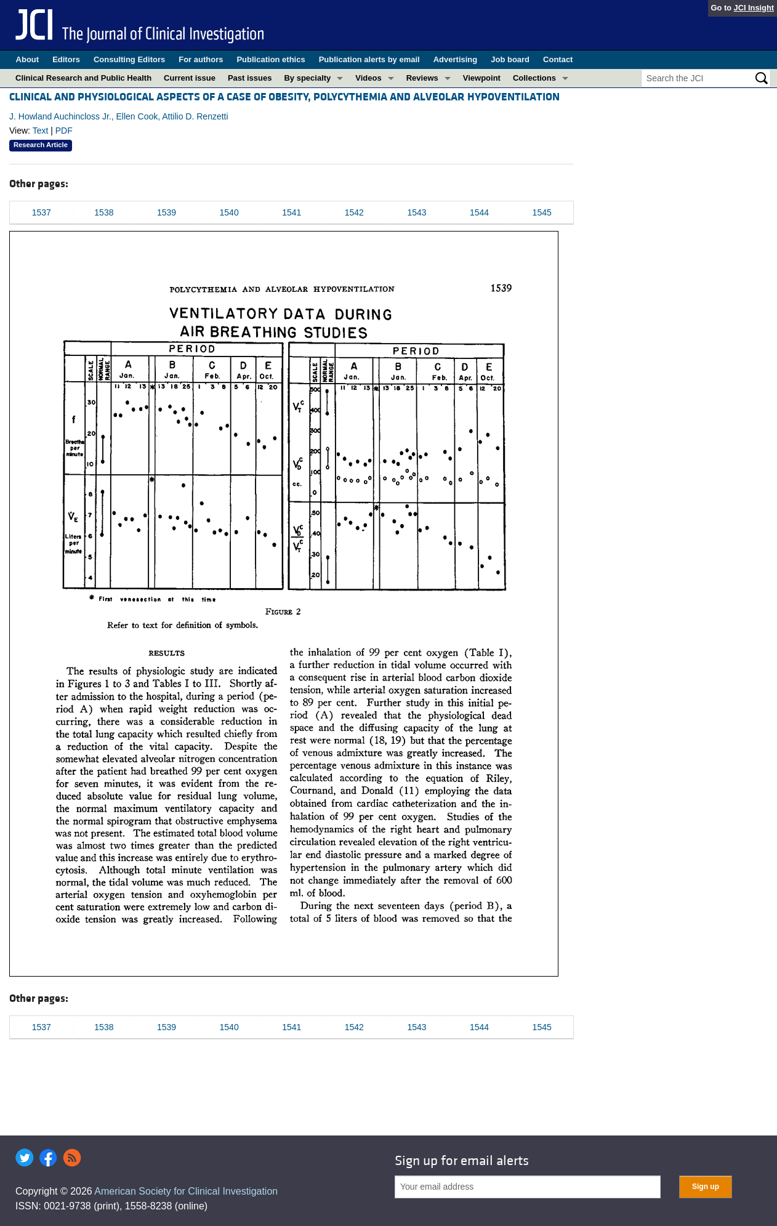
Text (41, 130)
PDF (64, 130)
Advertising (455, 59)
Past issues (250, 78)
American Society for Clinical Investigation (186, 1191)
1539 (166, 212)
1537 (41, 212)
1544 (479, 212)
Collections (534, 78)
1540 (229, 212)
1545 (542, 212)
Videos (368, 78)
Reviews (422, 78)
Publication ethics (270, 59)
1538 (103, 212)
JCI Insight (754, 7)
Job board (510, 59)
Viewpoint (482, 78)
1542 (354, 212)
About (27, 59)
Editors (66, 59)
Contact (558, 59)
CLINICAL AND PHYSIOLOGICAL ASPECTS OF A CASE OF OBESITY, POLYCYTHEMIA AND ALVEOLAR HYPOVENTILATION (284, 97)
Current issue (189, 78)
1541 (291, 212)
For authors (201, 59)
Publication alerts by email (369, 59)
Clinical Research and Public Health (83, 78)
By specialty (307, 78)
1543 (416, 212)
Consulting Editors (129, 59)
